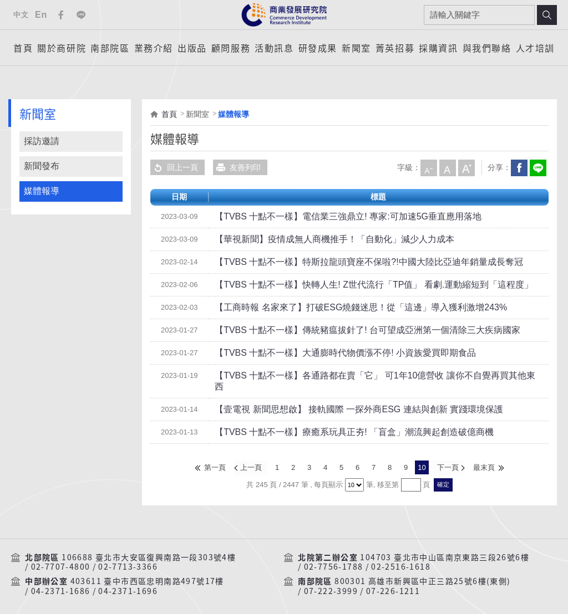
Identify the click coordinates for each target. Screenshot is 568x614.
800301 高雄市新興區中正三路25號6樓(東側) (422, 570)
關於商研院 (61, 47)
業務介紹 (153, 47)
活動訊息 (274, 47)
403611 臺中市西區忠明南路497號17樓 (147, 570)
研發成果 (317, 47)
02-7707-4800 (60, 555)
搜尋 (547, 15)
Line (81, 15)
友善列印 (237, 167)
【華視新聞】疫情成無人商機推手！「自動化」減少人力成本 (319, 239)
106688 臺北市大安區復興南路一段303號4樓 (149, 545)
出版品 (192, 47)
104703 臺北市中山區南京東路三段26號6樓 (444, 545)
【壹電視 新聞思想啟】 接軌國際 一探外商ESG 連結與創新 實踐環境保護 (341, 398)
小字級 (428, 167)
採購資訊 (438, 47)
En (41, 14)
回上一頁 (174, 167)
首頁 (23, 47)
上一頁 (251, 456)
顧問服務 (230, 47)
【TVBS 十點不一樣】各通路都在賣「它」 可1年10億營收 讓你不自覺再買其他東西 (359, 375)
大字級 (466, 167)
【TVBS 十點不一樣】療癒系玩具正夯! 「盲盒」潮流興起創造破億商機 (337, 421)
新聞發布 (41, 166)
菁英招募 (395, 47)
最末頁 (483, 456)
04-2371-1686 (60, 579)
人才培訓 (535, 47)
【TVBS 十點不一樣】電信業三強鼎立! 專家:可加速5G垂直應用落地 (331, 216)
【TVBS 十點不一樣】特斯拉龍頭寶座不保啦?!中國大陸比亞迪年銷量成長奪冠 (349, 262)
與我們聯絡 (487, 47)
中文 (20, 15)
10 (421, 456)
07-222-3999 (331, 579)
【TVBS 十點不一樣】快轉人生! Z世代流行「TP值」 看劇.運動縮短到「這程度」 (354, 284)
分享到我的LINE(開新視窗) (537, 167)
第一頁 (215, 456)
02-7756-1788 (333, 555)
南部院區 (109, 47)
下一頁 (447, 456)
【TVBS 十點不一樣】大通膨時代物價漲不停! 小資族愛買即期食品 (329, 353)
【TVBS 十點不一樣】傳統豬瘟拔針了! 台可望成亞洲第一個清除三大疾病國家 (348, 330)
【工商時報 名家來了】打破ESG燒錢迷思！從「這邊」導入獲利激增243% (342, 307)
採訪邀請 (41, 141)
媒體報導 (41, 191)
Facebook (61, 15)
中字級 (447, 167)
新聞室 (356, 47)
